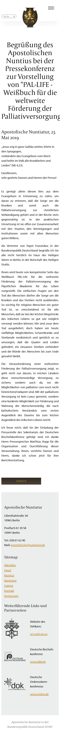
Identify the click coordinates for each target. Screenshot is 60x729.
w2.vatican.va (38, 634)
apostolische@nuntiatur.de (28, 545)
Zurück (21, 481)
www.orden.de (39, 694)
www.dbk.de (38, 661)
